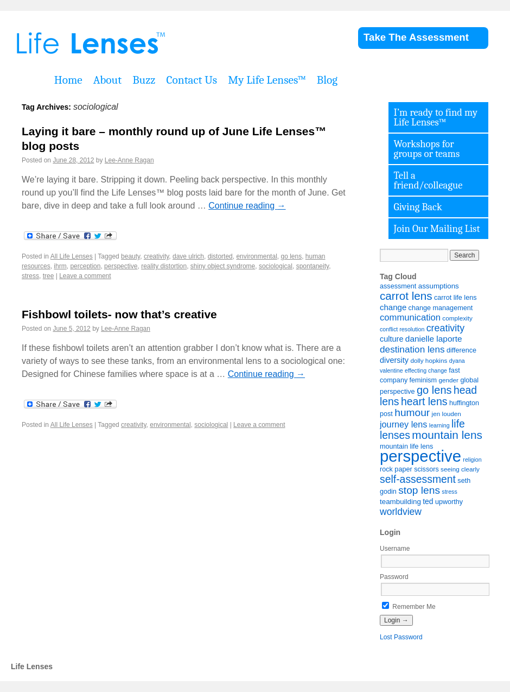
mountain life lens (406, 446)
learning (439, 425)
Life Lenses (146, 43)
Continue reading (246, 205)
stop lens (419, 490)
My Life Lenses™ (267, 79)
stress (30, 276)
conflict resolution (402, 329)
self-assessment (418, 479)
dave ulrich (188, 256)
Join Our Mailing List (437, 229)
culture (391, 339)
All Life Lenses (71, 256)
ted (428, 501)
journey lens (403, 424)
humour (412, 412)
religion (472, 459)
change (393, 307)
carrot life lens (455, 297)
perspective (120, 266)
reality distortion (164, 266)
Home (68, 79)
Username (395, 548)
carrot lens (406, 296)
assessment (398, 286)
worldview (401, 511)
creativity (156, 256)
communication (410, 317)
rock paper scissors (409, 469)
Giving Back (418, 207)
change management (441, 308)
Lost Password (401, 637)
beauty (130, 256)
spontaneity (312, 266)
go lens (291, 256)
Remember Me (409, 607)
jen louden (446, 413)
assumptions (438, 286)
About (107, 79)
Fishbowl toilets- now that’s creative (119, 314)
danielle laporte (433, 338)
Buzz (143, 79)
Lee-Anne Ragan (129, 160)
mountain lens (447, 435)
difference (461, 350)
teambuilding (400, 502)
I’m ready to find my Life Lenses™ (435, 117)
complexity (457, 318)
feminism (423, 380)
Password (394, 577)
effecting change (426, 370)
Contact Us (191, 79)
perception (85, 266)
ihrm (60, 266)
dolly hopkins (428, 360)
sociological (275, 266)
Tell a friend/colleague (428, 180)
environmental (256, 256)
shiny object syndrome (222, 266)
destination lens (412, 349)
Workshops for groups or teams (427, 149)
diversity (394, 360)
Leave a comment (85, 276)
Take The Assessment (416, 37)
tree (48, 276)
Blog (327, 79)
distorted (220, 256)
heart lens (424, 401)
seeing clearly (460, 469)
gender (448, 379)
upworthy (449, 502)
